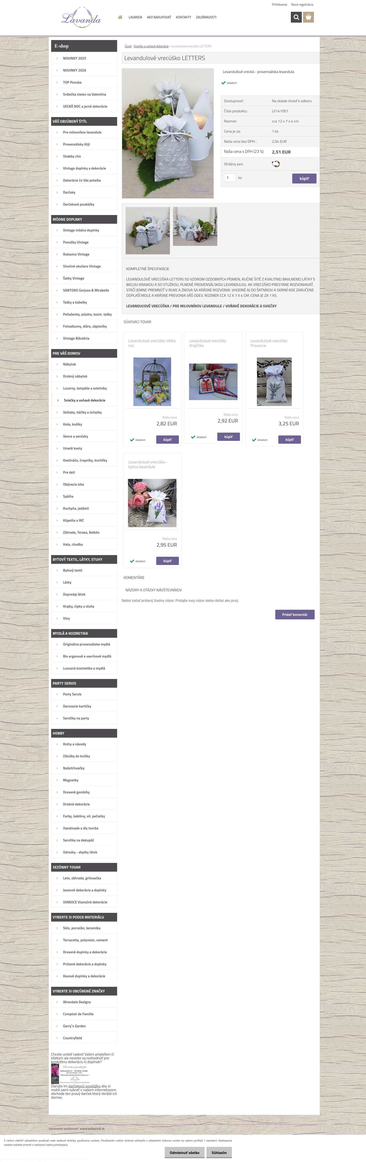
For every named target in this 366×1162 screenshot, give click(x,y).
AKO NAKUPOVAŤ (159, 17)
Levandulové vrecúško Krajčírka (207, 343)
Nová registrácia (302, 4)
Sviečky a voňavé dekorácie (151, 46)
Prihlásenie (279, 4)
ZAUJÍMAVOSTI (206, 17)
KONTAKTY (183, 17)
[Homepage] (119, 17)
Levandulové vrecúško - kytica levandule (148, 464)
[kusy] (230, 178)
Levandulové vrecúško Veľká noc (152, 343)
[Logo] (81, 17)
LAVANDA (135, 17)
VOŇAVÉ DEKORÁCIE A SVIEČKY (251, 306)
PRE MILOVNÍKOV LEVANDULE (197, 306)
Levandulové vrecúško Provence (269, 343)
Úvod (128, 46)
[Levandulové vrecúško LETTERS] (168, 70)
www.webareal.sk (92, 1128)
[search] (296, 17)
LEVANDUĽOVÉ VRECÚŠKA (147, 306)
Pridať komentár (295, 614)
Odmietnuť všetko (182, 1152)
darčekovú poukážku (84, 1086)
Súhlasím (218, 1152)
